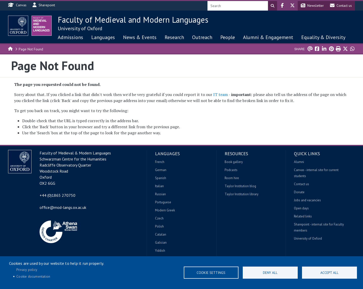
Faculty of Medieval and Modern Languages (133, 19)
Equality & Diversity (323, 37)
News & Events (140, 37)
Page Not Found (31, 49)
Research (174, 37)
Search (272, 6)
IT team (220, 94)
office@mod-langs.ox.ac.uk (63, 207)
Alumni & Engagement (268, 37)
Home (10, 48)
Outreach (202, 37)
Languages (103, 37)
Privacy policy (26, 269)
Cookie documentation (33, 276)
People (227, 37)
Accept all (329, 272)
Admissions (70, 37)
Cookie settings (211, 272)
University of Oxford (80, 28)
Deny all (270, 272)
